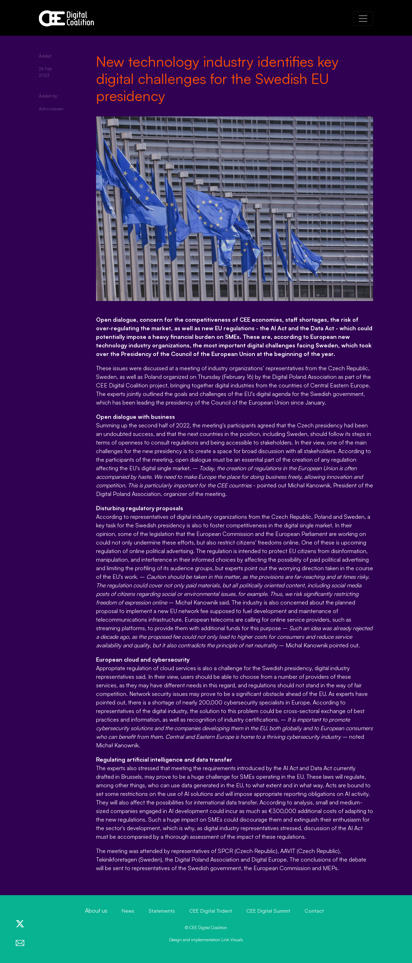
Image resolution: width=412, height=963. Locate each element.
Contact (314, 911)
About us (96, 910)
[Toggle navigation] (363, 18)
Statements (162, 911)
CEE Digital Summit (268, 911)
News (128, 911)
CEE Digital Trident (210, 911)
